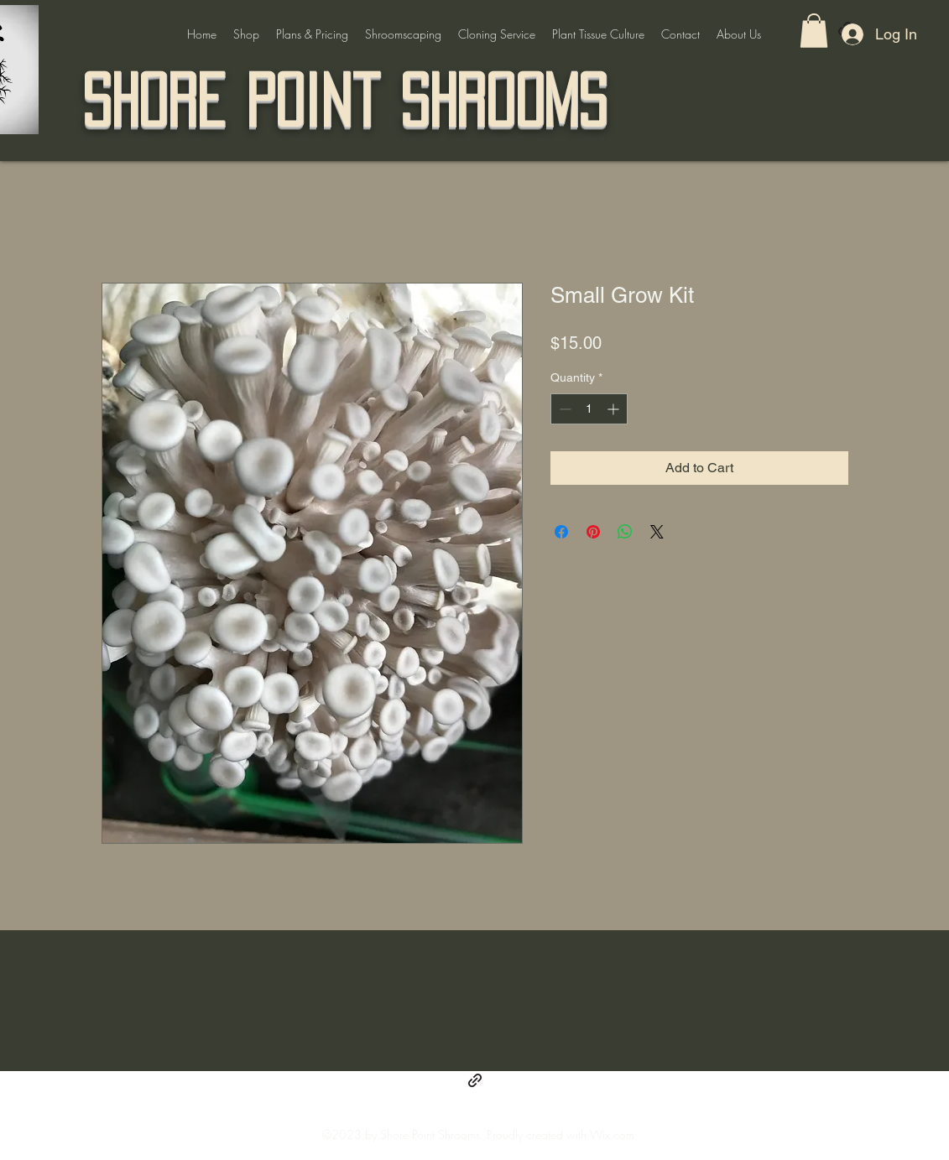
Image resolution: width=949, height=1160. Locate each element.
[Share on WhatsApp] (625, 532)
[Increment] (614, 409)
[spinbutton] (589, 409)
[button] (814, 30)
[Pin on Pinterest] (593, 532)
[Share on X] (657, 532)
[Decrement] (563, 409)
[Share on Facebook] (561, 532)
